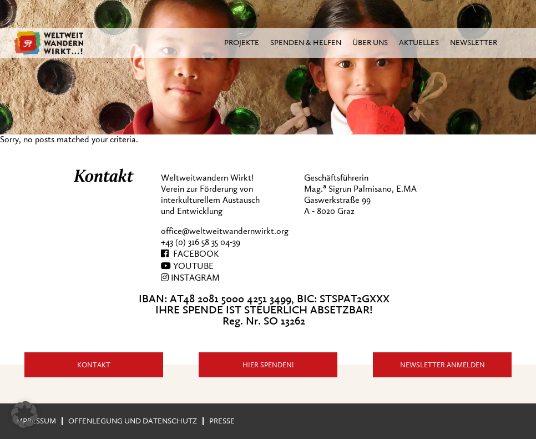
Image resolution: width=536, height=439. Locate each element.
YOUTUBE (187, 266)
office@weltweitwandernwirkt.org (225, 231)
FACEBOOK (190, 254)
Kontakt (93, 365)
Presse (222, 421)
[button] (24, 414)
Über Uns (370, 42)
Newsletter (473, 42)
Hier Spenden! (268, 365)
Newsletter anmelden (442, 365)
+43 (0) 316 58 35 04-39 (200, 242)
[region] (268, 67)
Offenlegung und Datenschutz (132, 421)
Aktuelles (419, 42)
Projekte (241, 42)
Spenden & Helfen (305, 42)
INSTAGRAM (190, 278)
